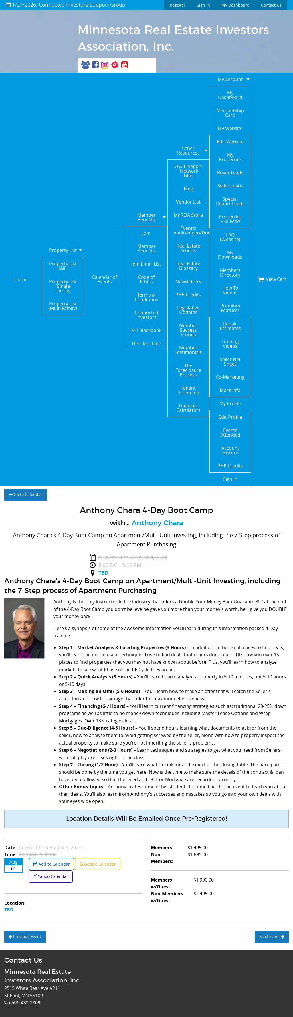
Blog (188, 188)
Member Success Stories (188, 330)
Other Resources (188, 150)
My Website (230, 128)
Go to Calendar (25, 494)
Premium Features (230, 308)
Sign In (203, 5)
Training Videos (230, 343)
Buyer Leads (230, 172)
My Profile (230, 403)
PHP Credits (188, 294)
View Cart (272, 279)
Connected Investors (146, 314)
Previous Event (25, 936)
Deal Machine (146, 343)
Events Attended (230, 432)
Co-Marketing (230, 377)
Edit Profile (230, 417)
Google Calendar (98, 864)
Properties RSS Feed (230, 219)
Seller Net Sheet (230, 361)
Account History (230, 450)
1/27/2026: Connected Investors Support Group (65, 4)
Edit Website (230, 142)
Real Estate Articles (188, 248)
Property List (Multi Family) (62, 306)
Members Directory (230, 272)
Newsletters (188, 281)
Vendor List (188, 202)
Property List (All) (63, 265)
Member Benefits (146, 217)
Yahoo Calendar (50, 876)
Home (20, 279)
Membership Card (230, 112)
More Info (230, 390)
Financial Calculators (188, 407)
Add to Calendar (51, 864)
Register (177, 5)
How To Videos (230, 290)
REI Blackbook (146, 330)
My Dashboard (235, 5)
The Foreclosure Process (188, 370)
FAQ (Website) (230, 237)
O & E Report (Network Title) (188, 171)
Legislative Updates (188, 310)
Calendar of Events (104, 279)
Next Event (271, 936)
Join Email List (146, 264)
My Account (230, 79)
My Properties (230, 157)
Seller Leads (230, 186)
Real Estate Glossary (188, 265)
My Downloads (230, 254)
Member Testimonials (188, 350)
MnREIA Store (188, 215)
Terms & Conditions (146, 297)
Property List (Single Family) (63, 286)
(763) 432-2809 (22, 1003)
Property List (63, 250)
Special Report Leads (230, 201)
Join (146, 233)
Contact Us (271, 5)
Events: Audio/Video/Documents (191, 230)
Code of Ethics (146, 279)
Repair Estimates (230, 326)
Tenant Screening (188, 390)
